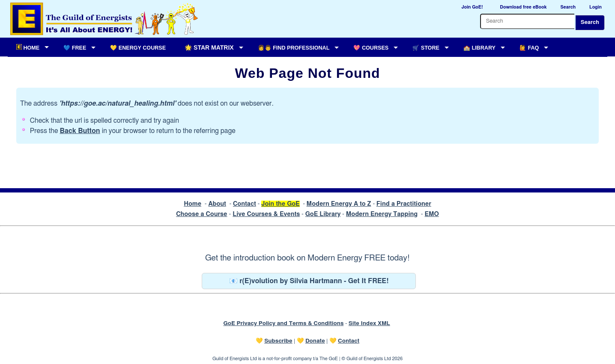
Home (192, 204)
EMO (431, 214)
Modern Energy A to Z (339, 204)
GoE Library (323, 214)
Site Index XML (369, 323)
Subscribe (278, 341)
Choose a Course (201, 214)
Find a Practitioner (403, 204)
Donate (315, 341)
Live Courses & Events (266, 214)
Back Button (80, 130)
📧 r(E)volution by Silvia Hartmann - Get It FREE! (309, 281)
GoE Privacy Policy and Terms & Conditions (283, 323)
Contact (244, 204)
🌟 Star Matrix (209, 47)
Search (590, 22)
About (217, 204)
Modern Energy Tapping (382, 214)
